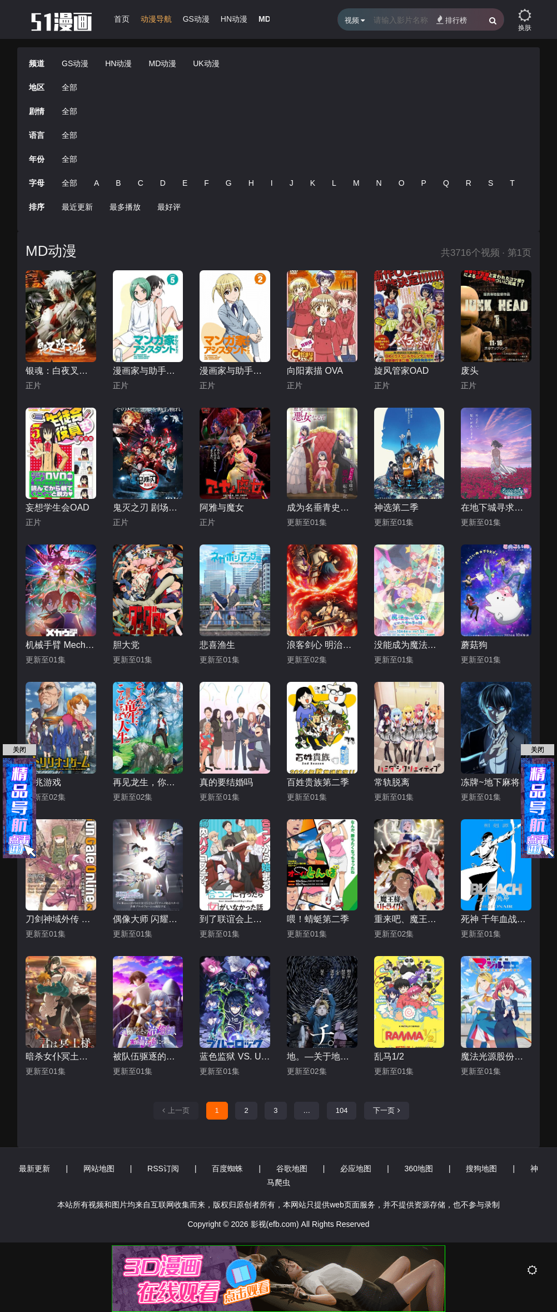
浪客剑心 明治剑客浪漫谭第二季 (322, 645)
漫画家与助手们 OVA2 (235, 370)
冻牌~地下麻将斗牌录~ (496, 782)
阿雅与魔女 (222, 507)
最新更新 (34, 1168)
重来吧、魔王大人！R (409, 919)
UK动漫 (206, 63)
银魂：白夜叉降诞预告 (61, 370)
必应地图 (355, 1168)
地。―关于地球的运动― (322, 1056)
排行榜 (451, 19)
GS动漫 (196, 18)
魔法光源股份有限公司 (496, 1056)
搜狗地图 (481, 1168)
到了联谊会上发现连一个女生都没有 (235, 919)
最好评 (169, 206)
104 (342, 1110)
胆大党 (126, 645)
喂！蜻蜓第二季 (318, 919)
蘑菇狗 (474, 645)
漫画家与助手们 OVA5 (148, 370)
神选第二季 (396, 507)
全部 (69, 87)
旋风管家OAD (401, 370)
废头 (470, 370)
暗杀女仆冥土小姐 (61, 1056)
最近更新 (77, 206)
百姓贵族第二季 (318, 782)
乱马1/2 (389, 1056)
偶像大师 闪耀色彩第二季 (148, 919)
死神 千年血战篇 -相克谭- (496, 919)
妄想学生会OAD (57, 507)
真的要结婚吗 (226, 782)
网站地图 (99, 1168)
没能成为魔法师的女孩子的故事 (409, 645)
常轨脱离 (392, 782)
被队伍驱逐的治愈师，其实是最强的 (148, 1056)
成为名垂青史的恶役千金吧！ (322, 507)
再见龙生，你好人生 (148, 782)
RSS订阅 (163, 1168)
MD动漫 (162, 63)
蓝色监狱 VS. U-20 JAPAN (235, 1056)
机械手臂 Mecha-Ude (61, 645)
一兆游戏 (43, 782)
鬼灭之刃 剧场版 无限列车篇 (148, 507)
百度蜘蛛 (227, 1168)
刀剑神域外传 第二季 (61, 919)
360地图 (419, 1168)
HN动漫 (234, 18)
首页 (122, 18)
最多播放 (125, 206)
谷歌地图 (291, 1168)
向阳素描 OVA (315, 370)
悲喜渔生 (217, 645)
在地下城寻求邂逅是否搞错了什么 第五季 (496, 507)
